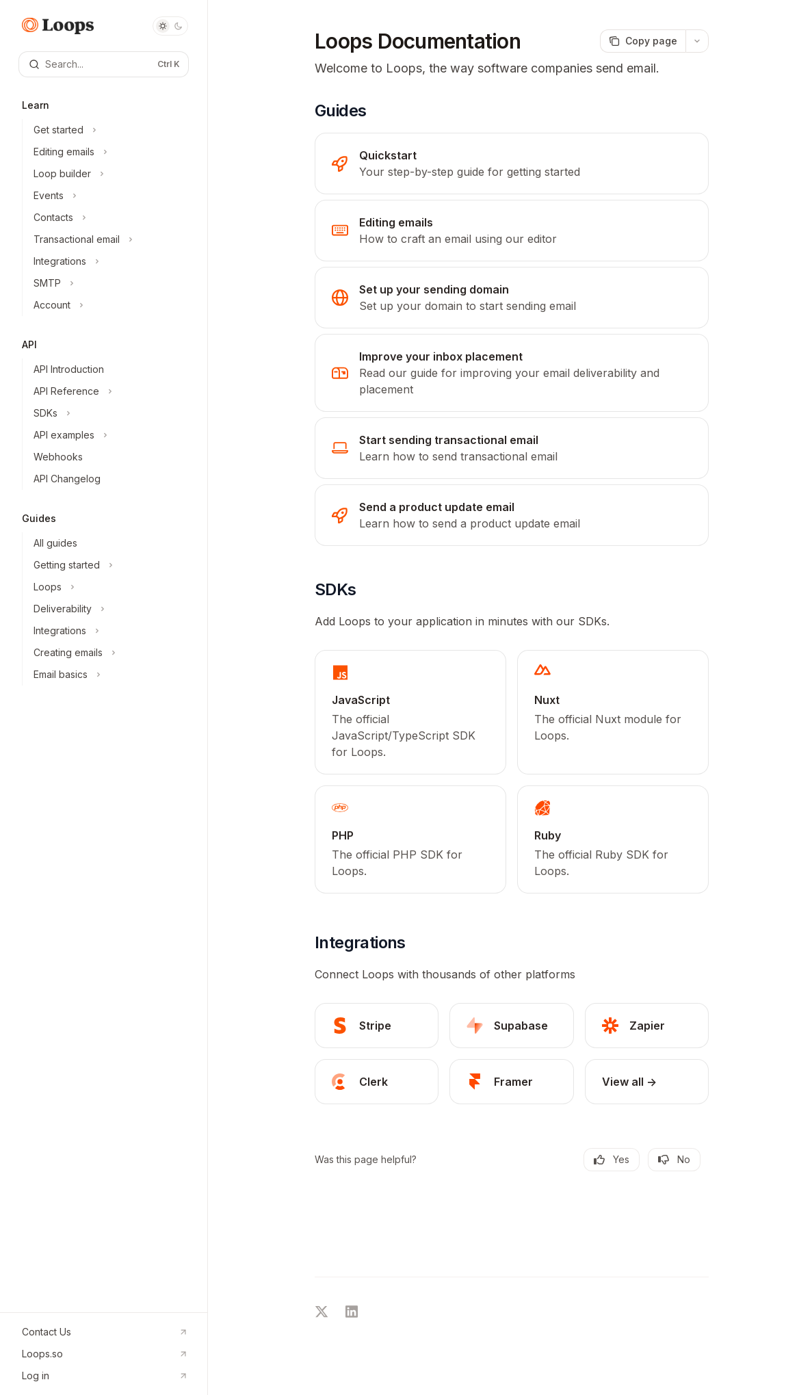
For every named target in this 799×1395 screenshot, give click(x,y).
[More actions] (697, 41)
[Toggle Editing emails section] (109, 152)
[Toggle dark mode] (170, 26)
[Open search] (103, 64)
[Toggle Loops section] (109, 587)
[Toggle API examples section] (109, 435)
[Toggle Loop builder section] (109, 174)
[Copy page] (642, 41)
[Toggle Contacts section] (109, 218)
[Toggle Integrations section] (109, 261)
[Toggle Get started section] (109, 130)
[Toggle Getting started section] (109, 565)
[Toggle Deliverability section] (109, 609)
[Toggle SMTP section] (109, 283)
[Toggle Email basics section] (109, 675)
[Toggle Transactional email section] (109, 239)
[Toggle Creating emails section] (109, 653)
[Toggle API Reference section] (109, 391)
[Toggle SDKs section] (109, 413)
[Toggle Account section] (109, 305)
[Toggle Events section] (109, 196)
